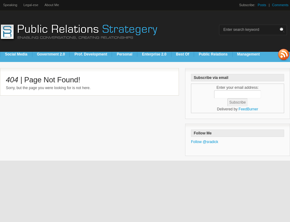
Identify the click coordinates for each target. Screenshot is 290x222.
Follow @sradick (204, 142)
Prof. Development (90, 54)
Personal (124, 54)
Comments (280, 5)
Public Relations (213, 54)
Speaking (10, 5)
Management (248, 54)
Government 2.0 (51, 54)
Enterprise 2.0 (154, 54)
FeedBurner (248, 109)
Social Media (16, 54)
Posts (262, 5)
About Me (51, 5)
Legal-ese (30, 5)
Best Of (182, 54)
